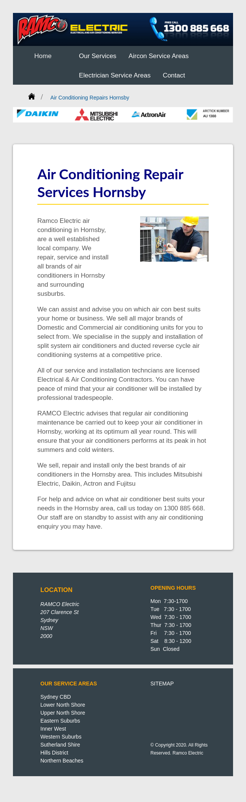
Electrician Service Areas (114, 75)
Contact (174, 75)
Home (42, 56)
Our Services (97, 56)
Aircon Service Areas (159, 56)
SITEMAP (162, 683)
